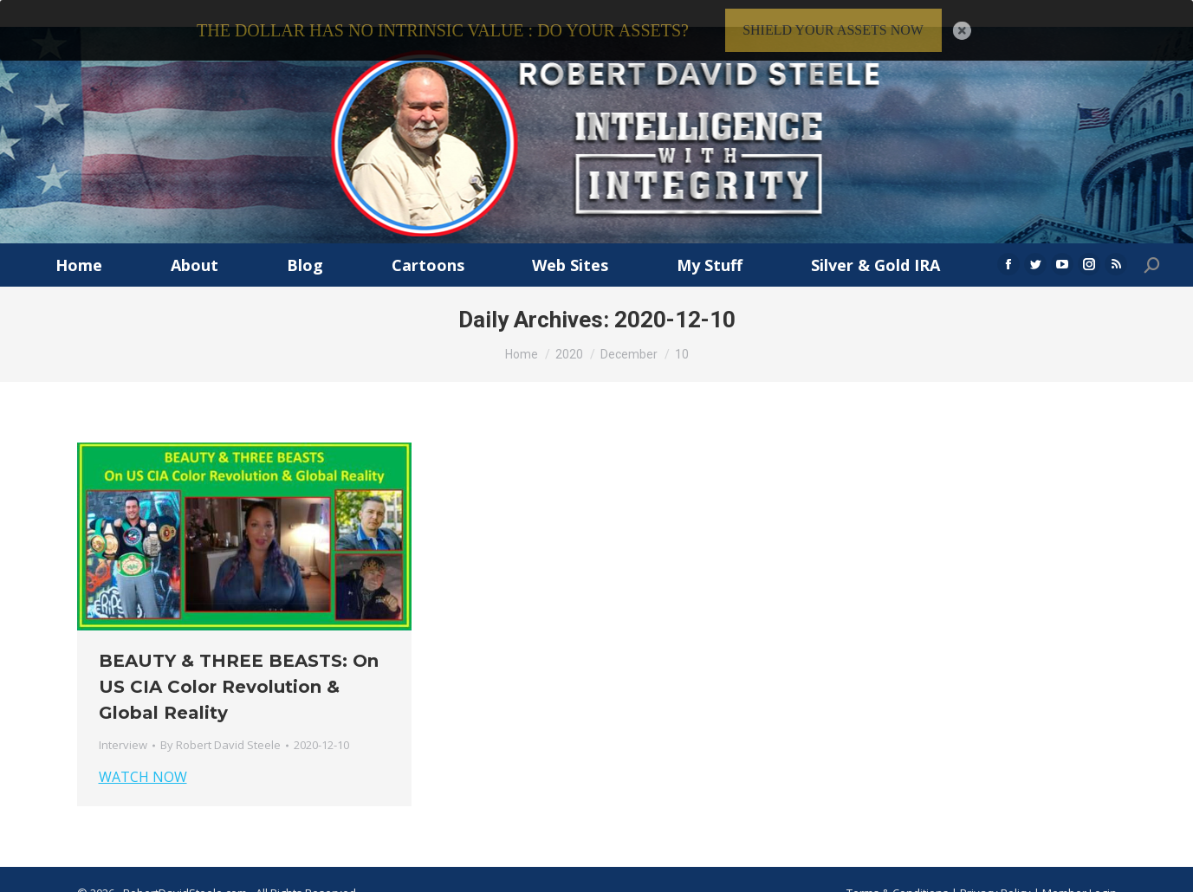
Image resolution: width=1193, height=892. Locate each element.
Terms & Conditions (897, 871)
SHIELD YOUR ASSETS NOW (833, 30)
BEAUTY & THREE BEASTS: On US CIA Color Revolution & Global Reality (239, 666)
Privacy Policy (997, 871)
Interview (123, 724)
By (220, 724)
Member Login (1079, 871)
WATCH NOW (143, 756)
